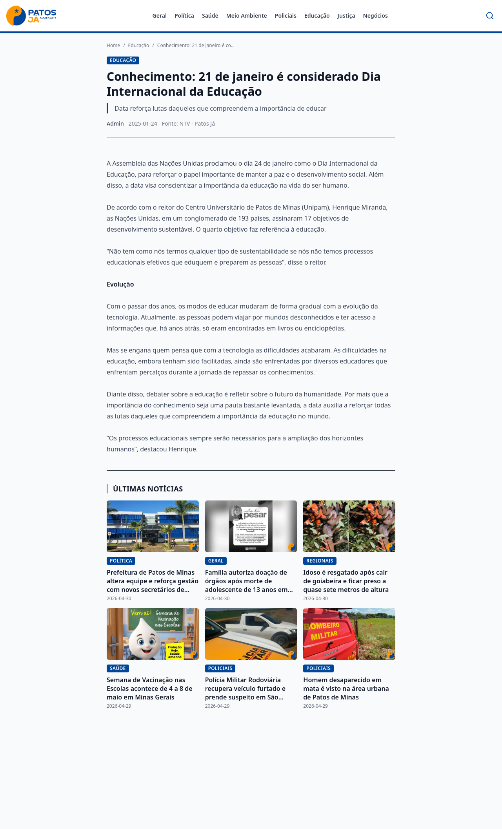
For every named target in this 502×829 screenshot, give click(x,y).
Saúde (210, 15)
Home (113, 45)
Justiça (346, 15)
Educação (317, 15)
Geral (160, 15)
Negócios (375, 15)
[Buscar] (490, 16)
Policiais (285, 15)
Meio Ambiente (246, 15)
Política (184, 15)
